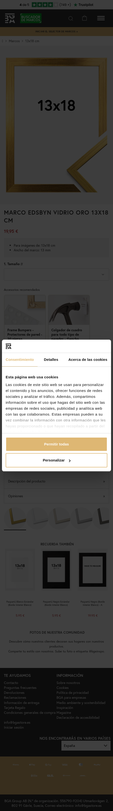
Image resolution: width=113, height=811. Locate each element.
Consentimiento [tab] (20, 359)
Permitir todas (56, 444)
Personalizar (57, 460)
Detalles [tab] (51, 359)
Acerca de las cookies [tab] (87, 359)
